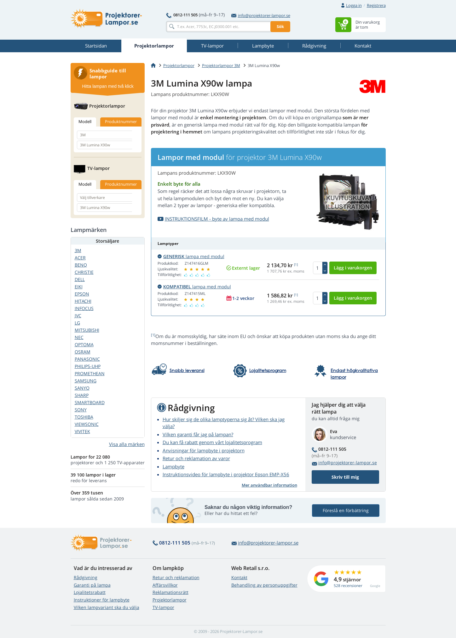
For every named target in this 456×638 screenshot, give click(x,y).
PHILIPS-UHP (88, 366)
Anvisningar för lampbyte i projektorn (204, 450)
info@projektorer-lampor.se (260, 15)
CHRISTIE (84, 272)
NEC (79, 337)
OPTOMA (84, 344)
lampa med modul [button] (191, 256)
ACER (80, 258)
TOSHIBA (84, 417)
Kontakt (239, 577)
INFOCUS (84, 308)
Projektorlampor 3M (221, 65)
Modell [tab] (84, 121)
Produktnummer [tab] (121, 121)
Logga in (354, 5)
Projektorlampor (178, 65)
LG (77, 323)
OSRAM (82, 352)
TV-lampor (163, 607)
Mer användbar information (269, 485)
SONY (81, 410)
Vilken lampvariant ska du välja (106, 607)
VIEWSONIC (87, 424)
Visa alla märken (127, 444)
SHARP (82, 395)
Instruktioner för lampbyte (102, 600)
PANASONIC (87, 359)
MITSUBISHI (87, 330)
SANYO (82, 388)
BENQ (81, 265)
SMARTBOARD (90, 402)
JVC (78, 316)
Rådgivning (85, 577)
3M (78, 250)
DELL (80, 279)
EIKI (79, 287)
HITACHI (83, 301)
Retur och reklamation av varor (196, 458)
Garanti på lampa (92, 585)
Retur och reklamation (176, 577)
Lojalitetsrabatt (90, 592)
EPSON (82, 294)
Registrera (376, 5)
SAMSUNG (85, 381)
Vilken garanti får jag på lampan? (198, 434)
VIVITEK (82, 431)
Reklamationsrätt (170, 592)
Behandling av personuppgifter (264, 585)
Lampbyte (173, 466)
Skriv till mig (345, 477)
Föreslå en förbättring (346, 510)
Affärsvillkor (165, 585)
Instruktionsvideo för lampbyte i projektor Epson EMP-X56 (226, 474)
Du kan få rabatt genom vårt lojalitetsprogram (212, 442)
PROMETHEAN (90, 373)
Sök (280, 26)
